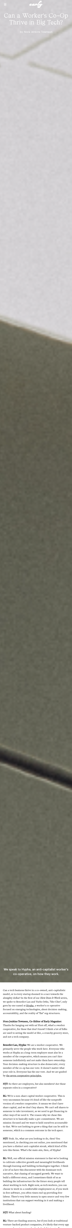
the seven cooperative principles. (24, 1075)
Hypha (29, 1005)
